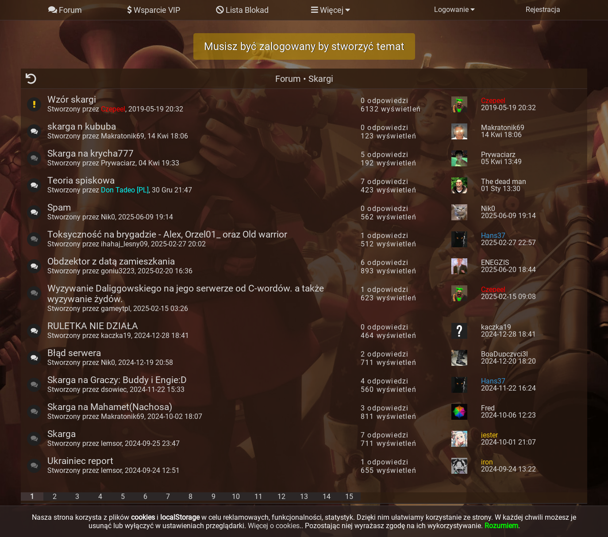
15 (349, 496)
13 (304, 496)
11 (258, 496)
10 (236, 496)
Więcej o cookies (274, 526)
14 (327, 496)
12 (281, 496)
